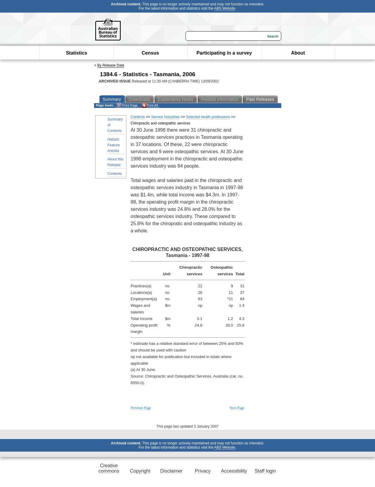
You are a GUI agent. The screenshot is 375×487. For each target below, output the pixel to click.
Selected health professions (208, 117)
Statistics (76, 52)
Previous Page (141, 408)
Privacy (203, 471)
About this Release (115, 162)
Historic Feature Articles (114, 145)
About (298, 52)
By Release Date (110, 65)
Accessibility (234, 471)
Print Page (127, 105)
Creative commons (109, 468)
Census (150, 52)
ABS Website (224, 8)
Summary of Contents (115, 125)
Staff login (265, 471)
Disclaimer (171, 471)
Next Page (236, 408)
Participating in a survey (224, 52)
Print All (150, 105)
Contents (115, 174)
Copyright (140, 471)
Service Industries (165, 117)
